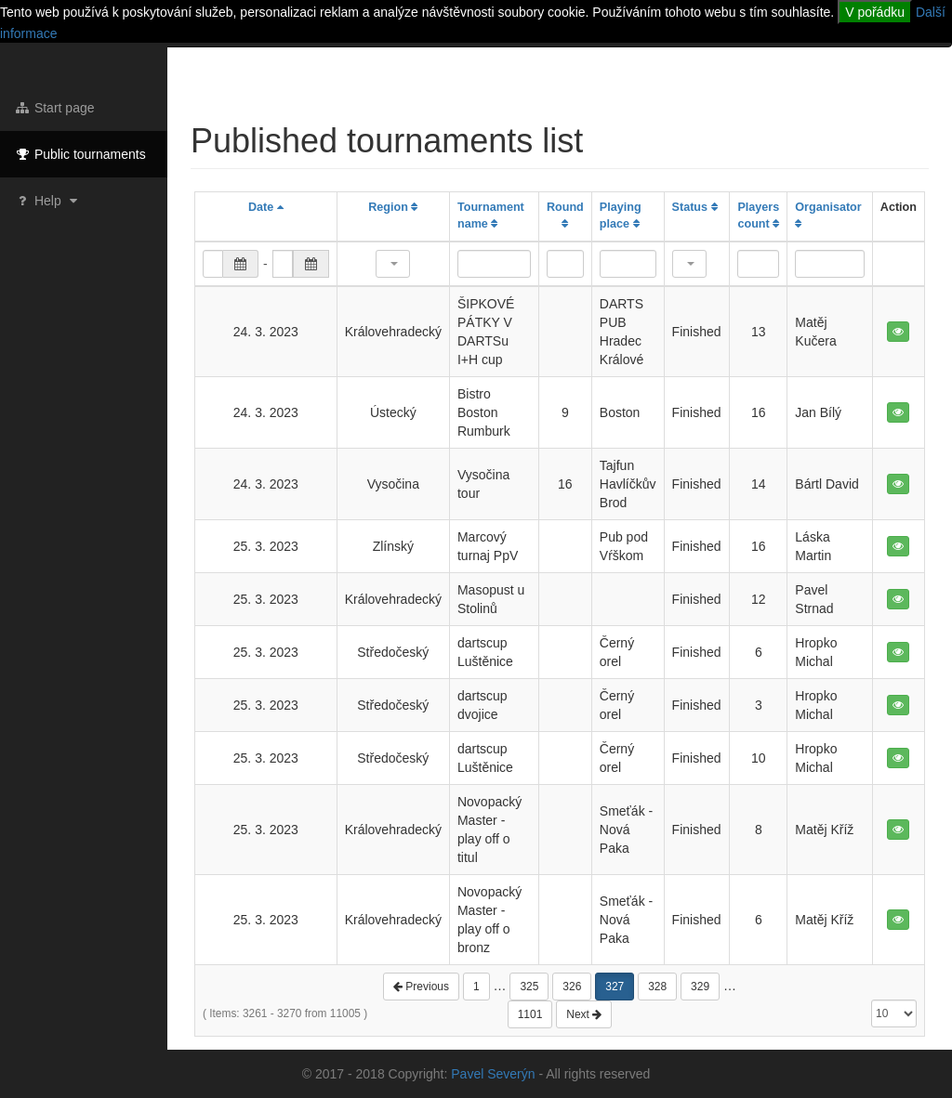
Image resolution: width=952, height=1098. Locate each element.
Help (48, 200)
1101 (530, 1014)
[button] (393, 264)
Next (584, 1014)
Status (695, 207)
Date (266, 207)
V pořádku (875, 12)
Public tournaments (80, 154)
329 (700, 986)
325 (529, 986)
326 (571, 986)
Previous (421, 986)
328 (657, 986)
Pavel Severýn (493, 1073)
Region (392, 207)
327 (614, 986)
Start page (54, 107)
